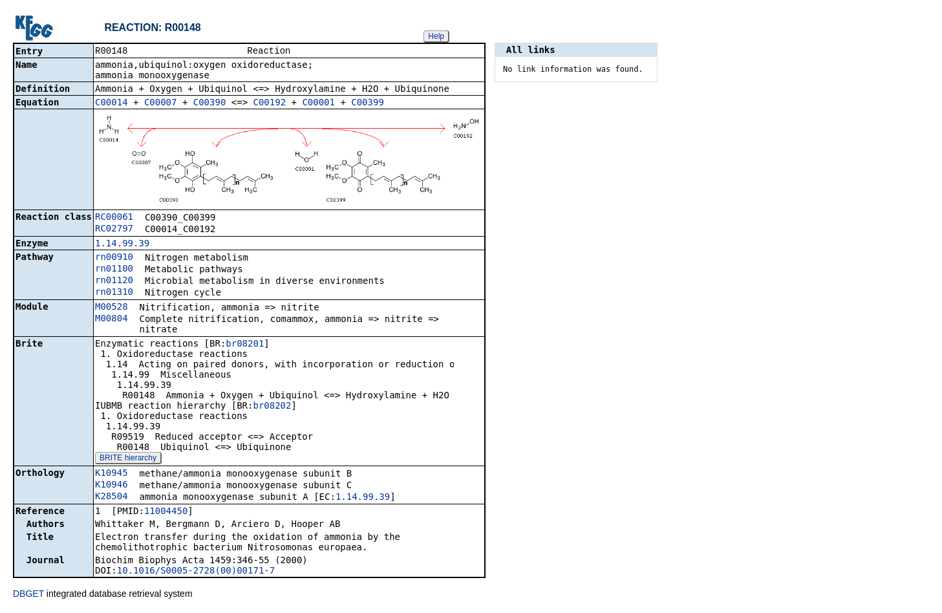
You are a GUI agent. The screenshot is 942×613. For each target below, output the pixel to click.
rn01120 (114, 281)
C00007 (160, 103)
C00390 (209, 103)
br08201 (245, 344)
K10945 (111, 474)
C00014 (111, 103)
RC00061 (114, 218)
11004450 (165, 512)
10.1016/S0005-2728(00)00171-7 (196, 571)
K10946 (111, 485)
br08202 (272, 407)
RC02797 (114, 229)
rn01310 (114, 293)
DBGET (28, 595)
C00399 (367, 103)
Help (436, 36)
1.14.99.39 (122, 244)
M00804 (111, 319)
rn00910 (114, 258)
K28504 (111, 497)
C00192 (269, 103)
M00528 (111, 308)
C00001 (318, 103)
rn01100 (114, 269)
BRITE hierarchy (128, 459)
